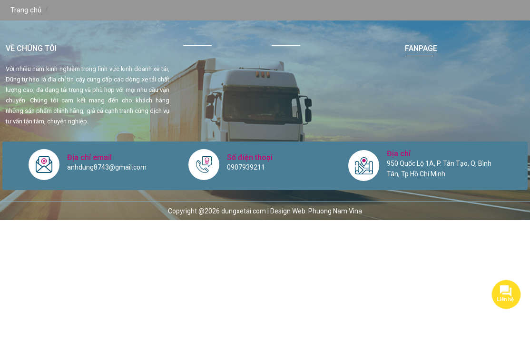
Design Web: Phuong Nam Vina (316, 211)
